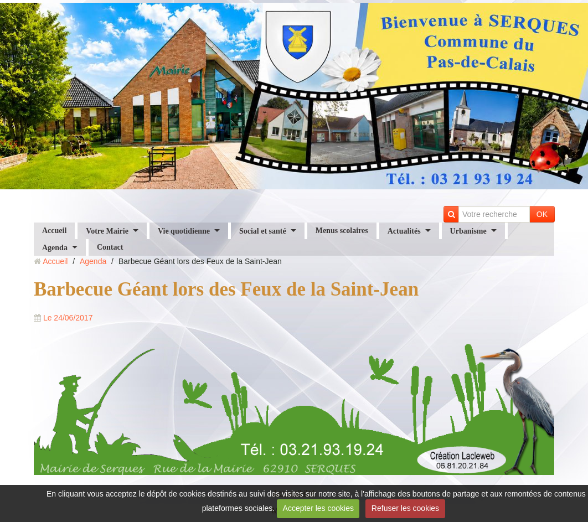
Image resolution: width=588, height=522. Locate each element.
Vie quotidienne (184, 230)
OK (542, 214)
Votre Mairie (107, 230)
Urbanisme (468, 230)
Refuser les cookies (405, 508)
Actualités (404, 230)
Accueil (54, 230)
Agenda (55, 247)
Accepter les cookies (318, 508)
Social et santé (262, 230)
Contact (110, 247)
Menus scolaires (342, 230)
